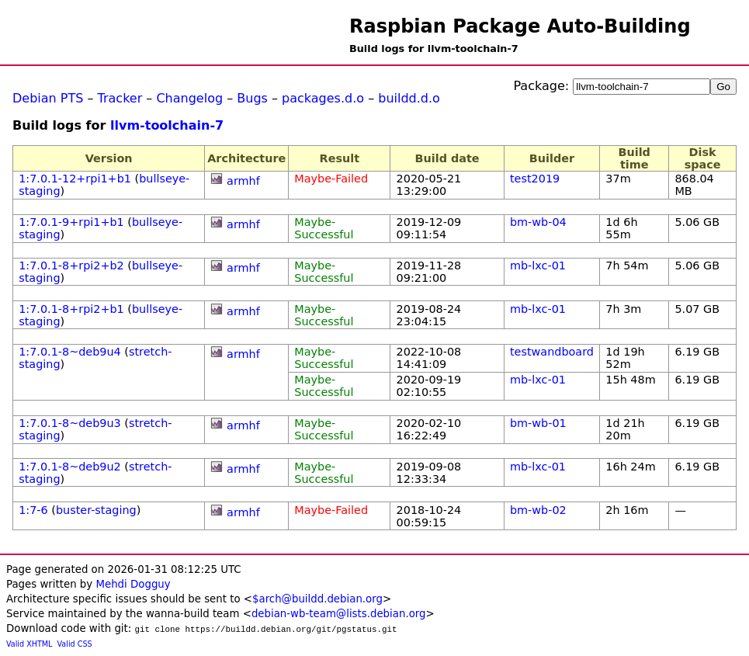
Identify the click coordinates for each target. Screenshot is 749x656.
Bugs (252, 98)
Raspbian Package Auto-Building (520, 26)
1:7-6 (33, 510)
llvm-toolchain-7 (167, 125)
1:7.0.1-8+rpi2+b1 (71, 309)
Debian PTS (47, 98)
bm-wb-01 (538, 423)
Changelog (189, 98)
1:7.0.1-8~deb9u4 (70, 351)
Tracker (120, 98)
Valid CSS (74, 644)
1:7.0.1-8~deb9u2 (70, 466)
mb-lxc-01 (538, 265)
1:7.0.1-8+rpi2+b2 (71, 265)
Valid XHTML (29, 644)
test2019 (535, 178)
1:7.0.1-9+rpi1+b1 (71, 222)
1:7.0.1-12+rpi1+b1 (75, 178)
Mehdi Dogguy (132, 584)
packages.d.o (323, 98)
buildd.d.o (409, 98)
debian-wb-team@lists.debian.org (338, 614)
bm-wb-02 (538, 510)
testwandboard (552, 351)
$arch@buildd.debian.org (317, 599)
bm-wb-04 (538, 222)
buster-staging (96, 510)
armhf (243, 181)
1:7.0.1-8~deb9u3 (70, 423)
